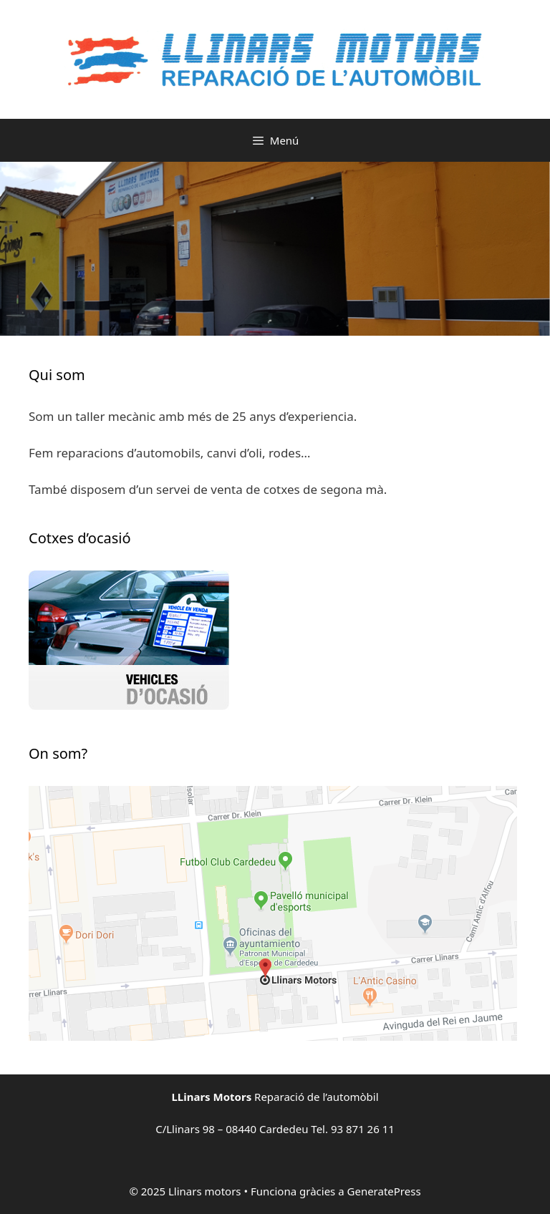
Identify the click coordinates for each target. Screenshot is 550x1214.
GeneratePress (384, 1191)
